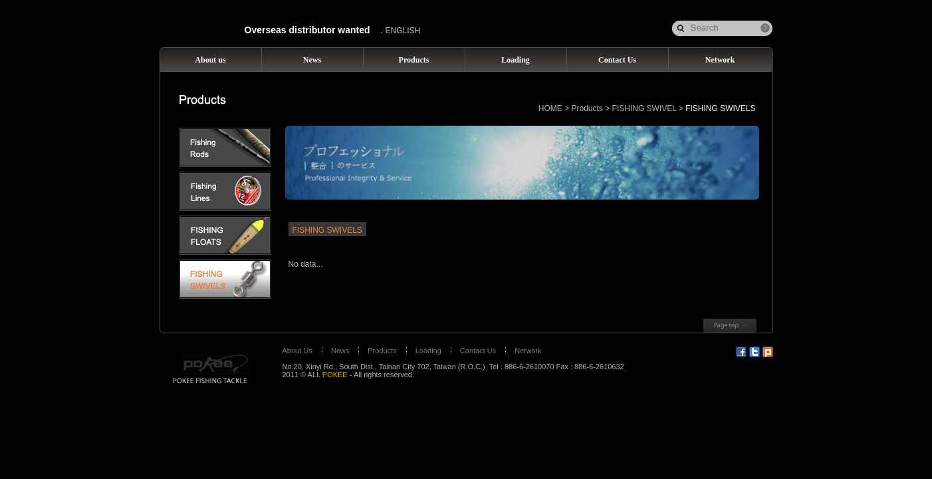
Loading (428, 351)
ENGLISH (403, 30)
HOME (550, 108)
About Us (297, 351)
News (340, 351)
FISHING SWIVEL (644, 108)
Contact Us (478, 351)
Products (587, 108)
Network (528, 351)
